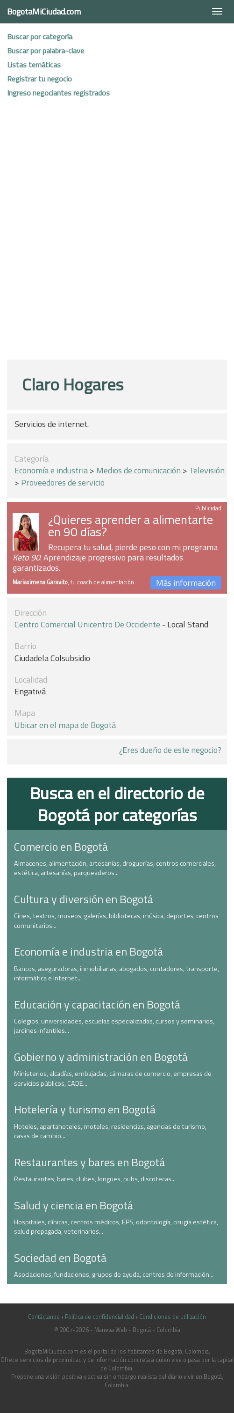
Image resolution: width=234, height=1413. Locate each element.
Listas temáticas (34, 64)
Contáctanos (44, 1316)
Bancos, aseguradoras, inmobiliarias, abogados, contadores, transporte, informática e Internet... (116, 974)
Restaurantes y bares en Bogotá (89, 1162)
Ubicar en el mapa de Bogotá (65, 725)
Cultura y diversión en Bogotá (83, 898)
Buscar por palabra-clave (45, 50)
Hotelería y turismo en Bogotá (85, 1109)
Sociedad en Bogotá (60, 1257)
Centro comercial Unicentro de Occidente (87, 624)
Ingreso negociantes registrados (58, 92)
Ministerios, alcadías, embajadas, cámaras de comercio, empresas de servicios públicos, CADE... (113, 1078)
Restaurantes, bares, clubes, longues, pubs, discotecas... (95, 1179)
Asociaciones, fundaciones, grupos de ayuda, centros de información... (113, 1274)
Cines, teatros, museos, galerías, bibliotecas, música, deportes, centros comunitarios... (116, 921)
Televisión (207, 470)
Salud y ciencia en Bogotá (73, 1205)
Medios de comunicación (138, 470)
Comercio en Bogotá (61, 846)
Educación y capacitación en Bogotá (97, 1004)
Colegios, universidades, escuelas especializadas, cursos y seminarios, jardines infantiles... (114, 1026)
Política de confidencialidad (99, 1316)
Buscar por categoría (39, 36)
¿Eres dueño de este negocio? (170, 749)
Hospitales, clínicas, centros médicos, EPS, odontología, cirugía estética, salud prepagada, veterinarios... (116, 1227)
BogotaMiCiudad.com (44, 11)
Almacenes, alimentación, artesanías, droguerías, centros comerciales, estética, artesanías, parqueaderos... (115, 868)
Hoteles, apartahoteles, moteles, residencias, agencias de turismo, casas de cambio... (110, 1131)
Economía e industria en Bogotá (88, 951)
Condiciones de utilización (172, 1316)
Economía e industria (51, 470)
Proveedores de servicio (63, 482)
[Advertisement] (113, 233)
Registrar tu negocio (39, 78)
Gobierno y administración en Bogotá (101, 1056)
